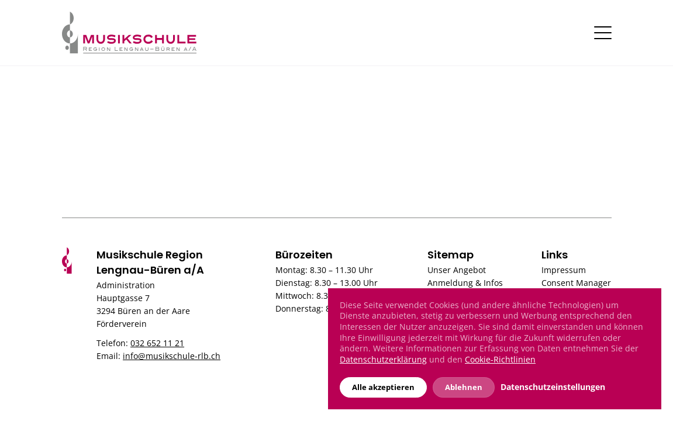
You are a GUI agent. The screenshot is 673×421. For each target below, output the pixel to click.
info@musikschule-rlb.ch (171, 355)
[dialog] (494, 348)
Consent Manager (576, 282)
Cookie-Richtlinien (500, 359)
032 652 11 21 (157, 342)
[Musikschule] (129, 32)
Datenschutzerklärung (383, 359)
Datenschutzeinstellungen (553, 387)
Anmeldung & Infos (465, 282)
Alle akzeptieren (383, 387)
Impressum (563, 269)
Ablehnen (463, 387)
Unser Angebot (456, 269)
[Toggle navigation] (603, 32)
